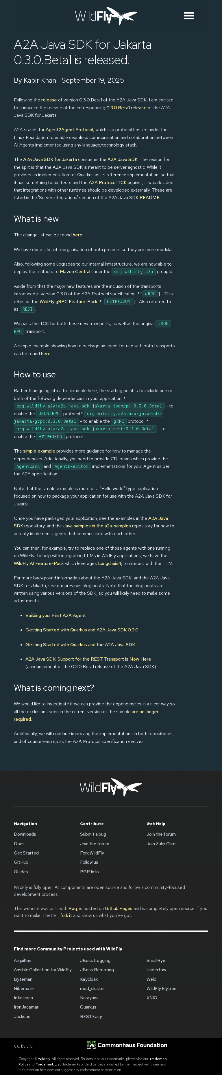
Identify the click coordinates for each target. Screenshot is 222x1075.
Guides (21, 872)
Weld (151, 979)
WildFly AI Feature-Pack (39, 563)
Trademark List (48, 1064)
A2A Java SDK (123, 159)
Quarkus (88, 1007)
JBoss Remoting (97, 970)
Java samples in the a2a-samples (97, 526)
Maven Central (75, 271)
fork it (66, 915)
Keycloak (89, 979)
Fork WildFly (92, 853)
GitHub (21, 862)
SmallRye (156, 960)
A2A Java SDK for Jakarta (50, 159)
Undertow (156, 970)
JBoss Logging (95, 960)
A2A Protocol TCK (108, 182)
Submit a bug (93, 834)
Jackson (22, 1017)
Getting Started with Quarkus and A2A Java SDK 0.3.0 (81, 630)
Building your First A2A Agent (55, 615)
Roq (73, 908)
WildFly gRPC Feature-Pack (68, 302)
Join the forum (94, 844)
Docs (19, 844)
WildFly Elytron (161, 988)
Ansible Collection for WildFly (43, 970)
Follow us (89, 862)
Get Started (26, 853)
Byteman (23, 979)
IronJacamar (26, 1007)
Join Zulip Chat (161, 844)
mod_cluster (92, 988)
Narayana (89, 998)
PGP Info (89, 872)
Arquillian (22, 960)
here (77, 235)
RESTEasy (91, 1017)
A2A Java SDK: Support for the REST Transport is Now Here (88, 659)
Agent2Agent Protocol (69, 130)
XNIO (152, 998)
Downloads (25, 834)
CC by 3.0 (23, 1046)
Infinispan (23, 998)
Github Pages (118, 908)
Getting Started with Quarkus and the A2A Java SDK (80, 645)
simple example (39, 451)
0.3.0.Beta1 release (126, 108)
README (150, 197)
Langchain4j (110, 563)
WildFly (44, 1059)
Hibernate (24, 988)
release (49, 100)
